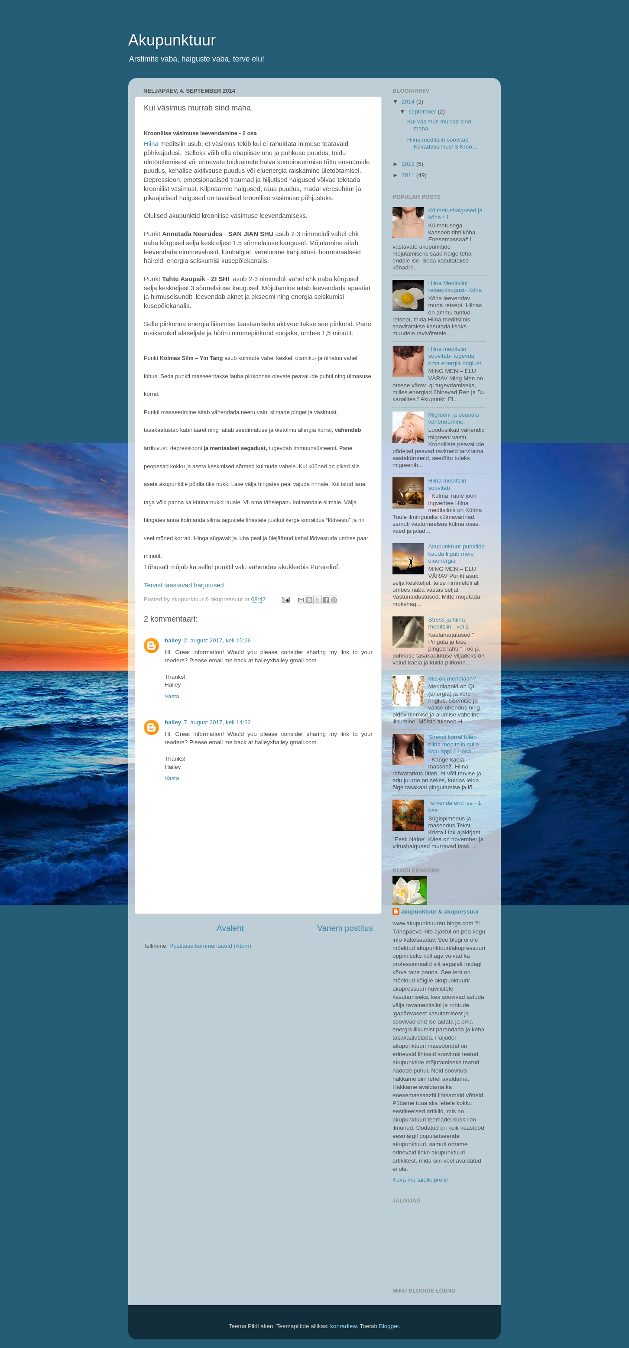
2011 (409, 175)
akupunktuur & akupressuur (440, 911)
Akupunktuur (172, 40)
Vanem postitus (345, 928)
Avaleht (230, 928)
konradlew (343, 1326)
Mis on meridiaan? (452, 678)
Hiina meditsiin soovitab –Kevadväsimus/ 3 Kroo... (442, 143)
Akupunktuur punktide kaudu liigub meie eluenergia (456, 553)
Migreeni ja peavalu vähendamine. (453, 418)
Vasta (172, 696)
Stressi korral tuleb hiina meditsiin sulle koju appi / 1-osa (453, 744)
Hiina (151, 143)
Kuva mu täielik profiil (420, 1179)
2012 (409, 164)
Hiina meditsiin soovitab (447, 484)
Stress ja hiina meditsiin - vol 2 (448, 623)
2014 (409, 101)
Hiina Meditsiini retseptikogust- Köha (455, 286)
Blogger (389, 1326)
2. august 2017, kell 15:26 (217, 640)
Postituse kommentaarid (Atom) (210, 946)
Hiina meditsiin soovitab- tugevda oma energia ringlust (454, 356)
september (423, 111)
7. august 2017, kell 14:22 (217, 722)
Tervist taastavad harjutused (184, 585)
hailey (173, 640)
